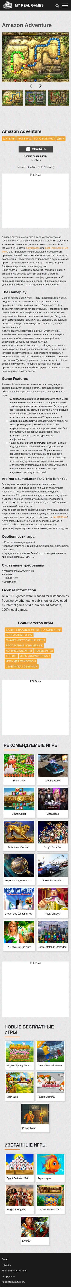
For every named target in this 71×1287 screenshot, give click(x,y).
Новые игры (44, 650)
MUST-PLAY (60, 517)
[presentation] (31, 85)
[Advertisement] (35, 200)
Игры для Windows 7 (35, 656)
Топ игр (11, 656)
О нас (5, 1259)
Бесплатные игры (19, 634)
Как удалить (8, 1276)
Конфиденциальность (13, 1282)
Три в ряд (24, 138)
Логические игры (19, 650)
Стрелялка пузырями (21, 666)
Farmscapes (33, 247)
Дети (60, 138)
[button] (12, 107)
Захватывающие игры (22, 629)
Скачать (36, 149)
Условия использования (14, 1270)
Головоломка (44, 138)
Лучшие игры (51, 629)
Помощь (6, 1265)
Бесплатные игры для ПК (24, 645)
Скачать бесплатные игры (25, 640)
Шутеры (9, 138)
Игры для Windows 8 (21, 661)
